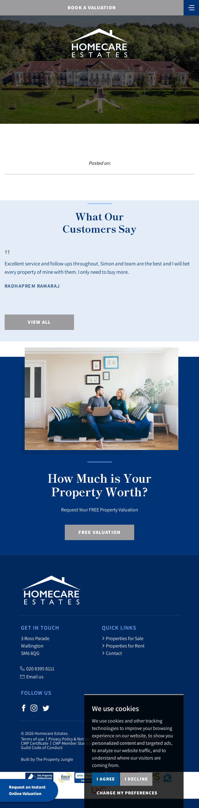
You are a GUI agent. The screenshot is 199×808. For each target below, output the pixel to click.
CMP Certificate (34, 743)
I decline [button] (136, 779)
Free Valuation (99, 532)
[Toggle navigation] (191, 7)
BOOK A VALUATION (92, 7)
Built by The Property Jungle (47, 759)
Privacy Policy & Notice (68, 739)
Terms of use (32, 739)
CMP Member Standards (75, 743)
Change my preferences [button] (127, 793)
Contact (112, 653)
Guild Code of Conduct (42, 747)
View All (39, 322)
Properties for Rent (123, 646)
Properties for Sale (122, 638)
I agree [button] (106, 779)
